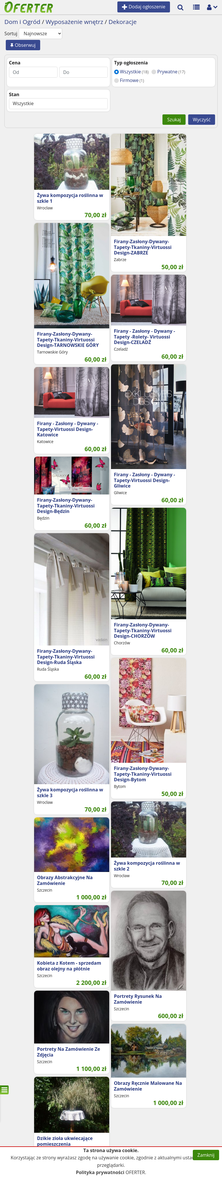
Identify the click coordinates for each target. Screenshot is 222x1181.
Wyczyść (201, 119)
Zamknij (205, 1155)
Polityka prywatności (100, 1172)
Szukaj (174, 119)
